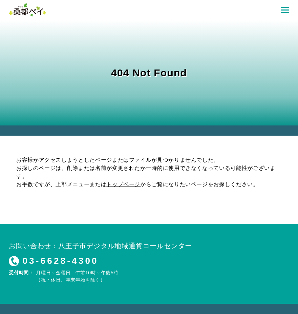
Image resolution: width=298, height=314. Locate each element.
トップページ (123, 184)
